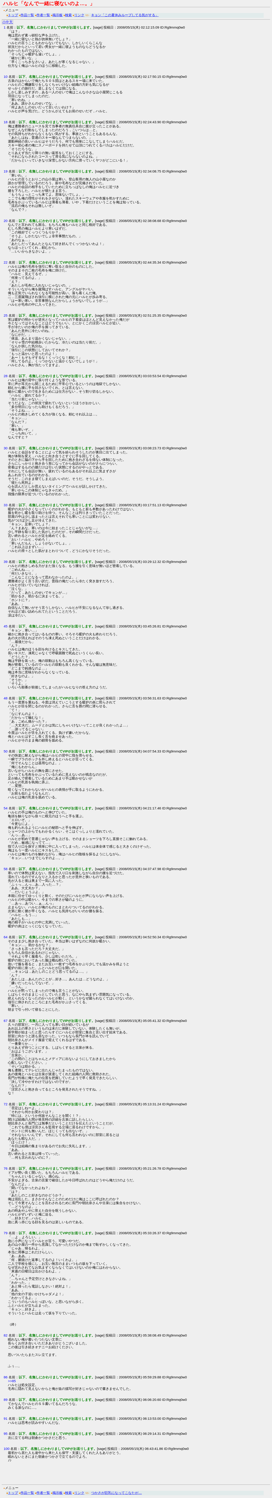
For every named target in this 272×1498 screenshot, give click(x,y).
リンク (79, 15)
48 (5, 698)
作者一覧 (43, 15)
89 (5, 1400)
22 (5, 262)
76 (5, 1168)
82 (5, 1335)
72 (5, 1104)
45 (5, 626)
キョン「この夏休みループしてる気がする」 (125, 15)
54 (5, 808)
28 (5, 376)
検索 (68, 15)
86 (5, 1377)
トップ (13, 15)
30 (5, 448)
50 (5, 751)
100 (6, 1449)
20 (5, 221)
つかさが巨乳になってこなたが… (116, 1493)
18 (5, 122)
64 (5, 937)
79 (5, 1233)
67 (5, 1021)
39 (5, 562)
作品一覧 (27, 15)
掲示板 (57, 15)
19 (5, 171)
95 (5, 1433)
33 (5, 505)
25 (5, 315)
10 (5, 76)
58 (5, 869)
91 (5, 1418)
